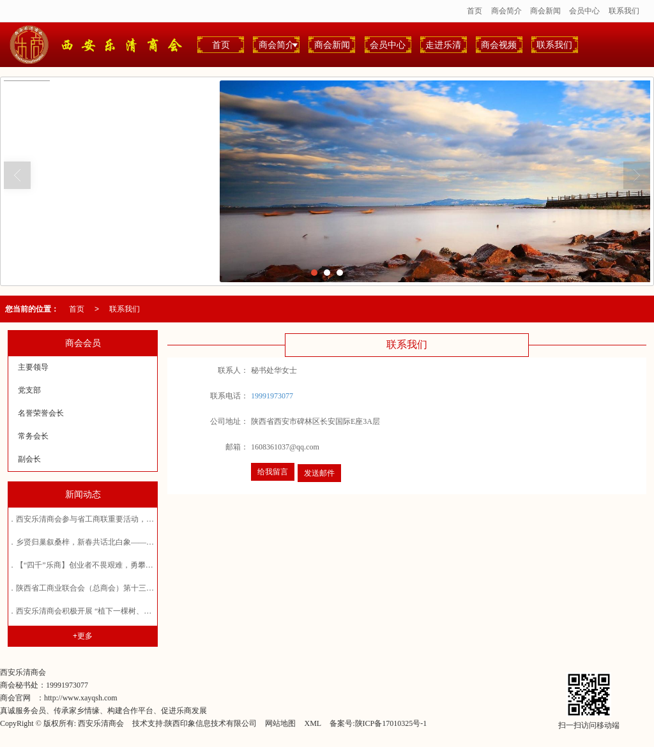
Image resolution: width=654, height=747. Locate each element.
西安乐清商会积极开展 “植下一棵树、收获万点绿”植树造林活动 (124, 611)
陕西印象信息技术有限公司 (211, 723)
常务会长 (33, 436)
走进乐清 (443, 44)
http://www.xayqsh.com (81, 697)
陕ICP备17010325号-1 (391, 723)
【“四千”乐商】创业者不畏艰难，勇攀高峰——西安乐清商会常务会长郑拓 (142, 565)
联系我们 (624, 10)
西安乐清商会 (101, 723)
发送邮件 (319, 473)
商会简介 (506, 10)
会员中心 (584, 10)
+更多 (83, 635)
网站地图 (280, 723)
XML (312, 723)
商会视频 (499, 44)
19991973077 (272, 395)
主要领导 (33, 367)
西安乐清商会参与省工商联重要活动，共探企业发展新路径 (115, 519)
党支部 (29, 390)
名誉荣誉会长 (41, 413)
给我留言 (272, 471)
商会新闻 (545, 10)
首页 (474, 10)
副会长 (29, 459)
